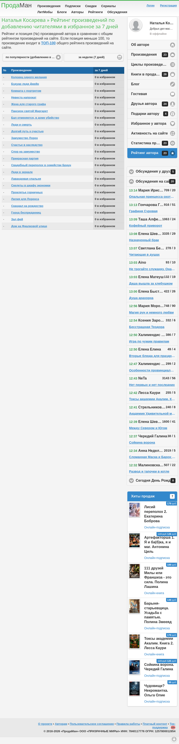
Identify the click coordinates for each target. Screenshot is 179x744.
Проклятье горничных (27, 199)
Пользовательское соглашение (92, 730)
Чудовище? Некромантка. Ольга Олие (156, 697)
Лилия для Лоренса (25, 206)
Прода (16, 5)
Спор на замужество (25, 158)
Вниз (174, 739)
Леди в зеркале (22, 179)
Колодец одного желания (29, 84)
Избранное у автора (148, 130)
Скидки (91, 6)
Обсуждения (117, 12)
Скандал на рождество (27, 212)
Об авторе (140, 51)
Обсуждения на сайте (157, 188)
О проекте (45, 730)
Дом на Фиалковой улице (29, 233)
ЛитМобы (45, 12)
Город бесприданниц (26, 219)
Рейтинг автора (149, 160)
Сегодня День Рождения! (157, 487)
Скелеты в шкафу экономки (30, 192)
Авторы (77, 12)
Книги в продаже (149, 81)
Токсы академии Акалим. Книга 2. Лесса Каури (159, 650)
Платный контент (155, 730)
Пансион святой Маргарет (29, 118)
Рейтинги (95, 12)
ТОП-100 (48, 50)
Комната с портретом (26, 97)
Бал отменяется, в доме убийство (35, 124)
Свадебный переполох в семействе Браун (41, 172)
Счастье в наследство (27, 151)
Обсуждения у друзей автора (157, 178)
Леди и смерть (21, 131)
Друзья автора (149, 110)
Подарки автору (149, 120)
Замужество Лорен (24, 145)
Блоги (62, 12)
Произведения (49, 6)
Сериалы (108, 6)
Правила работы (128, 730)
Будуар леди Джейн (25, 90)
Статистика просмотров (152, 150)
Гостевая (139, 101)
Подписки (73, 6)
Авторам (61, 730)
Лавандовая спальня (26, 185)
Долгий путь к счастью (27, 138)
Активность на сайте (149, 140)
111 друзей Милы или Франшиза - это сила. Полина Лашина (157, 584)
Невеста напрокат (23, 104)
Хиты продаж (153, 503)
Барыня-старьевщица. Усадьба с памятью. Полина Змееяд (158, 619)
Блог (135, 91)
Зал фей (17, 226)
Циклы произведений (150, 71)
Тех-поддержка (163, 732)
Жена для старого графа (28, 111)
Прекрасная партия (25, 165)
